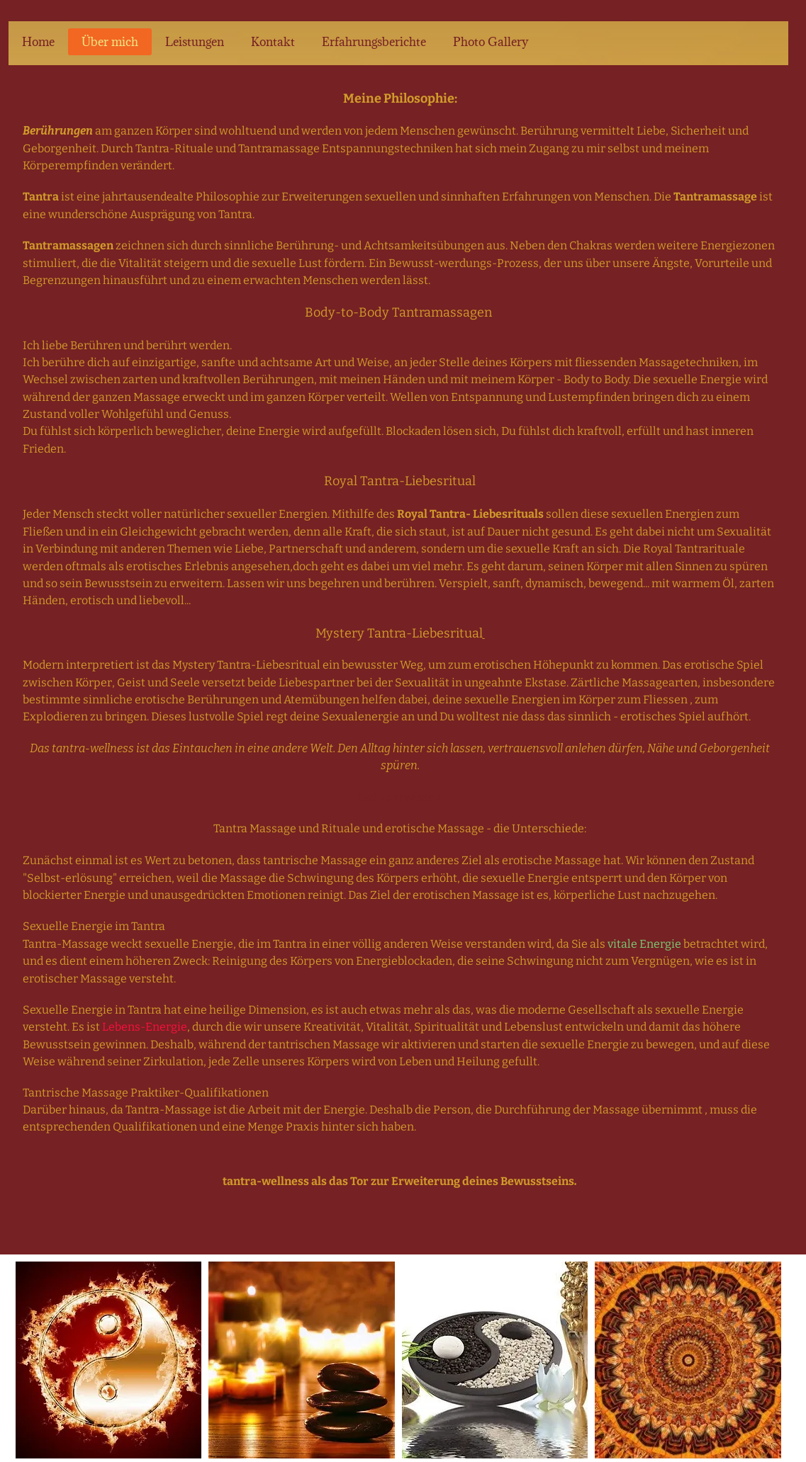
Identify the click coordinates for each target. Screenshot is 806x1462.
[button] (109, 1360)
